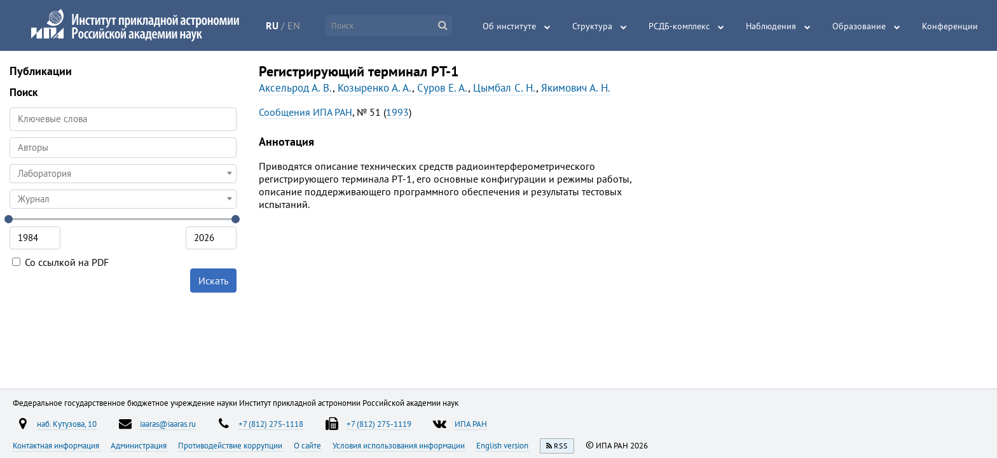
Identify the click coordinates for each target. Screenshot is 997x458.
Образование (859, 26)
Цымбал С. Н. (504, 88)
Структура (592, 26)
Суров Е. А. (442, 88)
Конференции (950, 26)
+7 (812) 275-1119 (379, 423)
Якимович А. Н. (575, 88)
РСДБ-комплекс (679, 26)
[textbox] (123, 174)
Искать (213, 280)
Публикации (41, 71)
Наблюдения (771, 26)
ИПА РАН (471, 423)
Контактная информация (57, 445)
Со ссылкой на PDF (60, 262)
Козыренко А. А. (375, 88)
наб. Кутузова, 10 (67, 423)
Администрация (139, 445)
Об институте (509, 26)
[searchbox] (123, 147)
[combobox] (123, 147)
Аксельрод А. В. (296, 88)
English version (503, 445)
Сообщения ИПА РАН (305, 112)
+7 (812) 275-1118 (270, 423)
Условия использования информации (400, 445)
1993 (397, 112)
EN (293, 25)
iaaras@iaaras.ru (168, 423)
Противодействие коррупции (231, 445)
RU (272, 25)
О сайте (308, 445)
